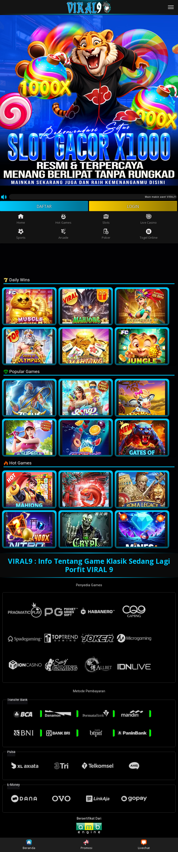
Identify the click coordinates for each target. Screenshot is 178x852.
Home (21, 219)
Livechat (144, 844)
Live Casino (148, 219)
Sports (21, 234)
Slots (106, 219)
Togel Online (149, 234)
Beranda (29, 844)
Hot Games (63, 219)
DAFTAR (44, 206)
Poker (106, 234)
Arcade (63, 234)
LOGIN (133, 206)
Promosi (86, 844)
